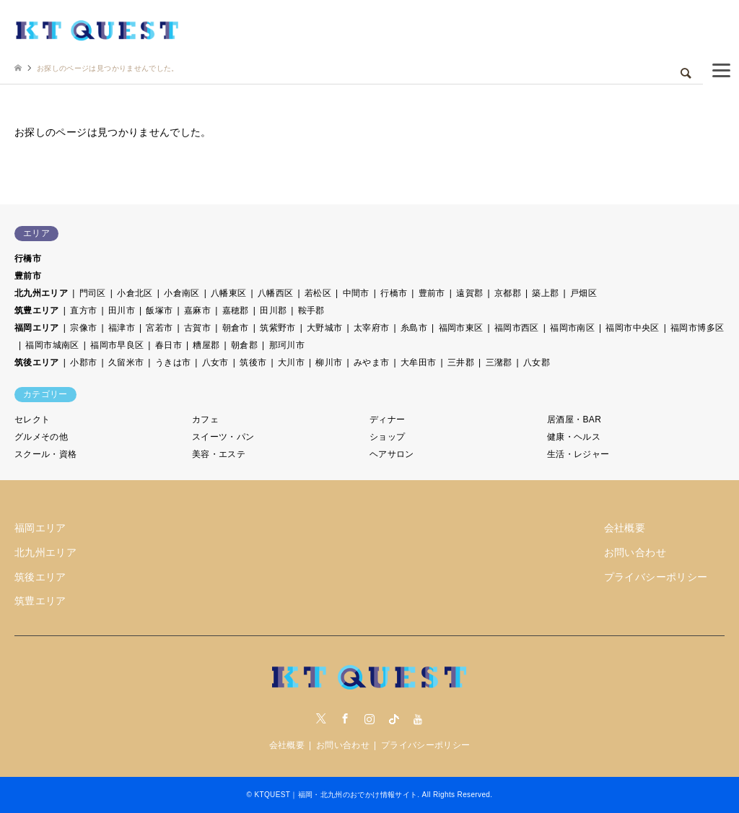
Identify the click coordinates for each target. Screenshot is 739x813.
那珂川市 (287, 345)
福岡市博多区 (697, 328)
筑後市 (253, 362)
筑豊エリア (36, 310)
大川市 (291, 362)
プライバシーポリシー (656, 577)
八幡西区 (275, 293)
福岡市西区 (516, 328)
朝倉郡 (244, 345)
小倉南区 (181, 293)
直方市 (83, 310)
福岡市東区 (461, 328)
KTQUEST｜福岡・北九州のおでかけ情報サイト (335, 795)
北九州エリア (41, 293)
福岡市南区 (572, 328)
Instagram (369, 718)
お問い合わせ (635, 552)
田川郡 (273, 310)
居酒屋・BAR (574, 419)
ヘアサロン (392, 454)
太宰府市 (371, 328)
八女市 (215, 362)
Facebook (345, 718)
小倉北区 (134, 293)
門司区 (92, 293)
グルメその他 (41, 437)
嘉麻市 (197, 310)
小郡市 (83, 362)
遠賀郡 (469, 293)
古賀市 (197, 328)
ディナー (387, 419)
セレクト (32, 419)
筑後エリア (36, 362)
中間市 (356, 293)
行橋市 (27, 258)
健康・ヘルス (573, 437)
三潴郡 (499, 362)
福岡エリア (36, 328)
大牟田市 (418, 362)
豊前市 (27, 276)
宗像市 (83, 328)
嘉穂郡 (235, 310)
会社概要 (624, 528)
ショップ (387, 437)
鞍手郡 (311, 310)
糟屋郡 (206, 345)
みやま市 (371, 362)
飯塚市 (159, 310)
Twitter (321, 718)
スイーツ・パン (223, 437)
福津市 (121, 328)
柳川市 (328, 362)
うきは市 (173, 362)
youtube (418, 718)
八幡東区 (228, 293)
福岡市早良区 (117, 345)
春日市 (168, 345)
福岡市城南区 (52, 345)
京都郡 (507, 293)
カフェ (205, 419)
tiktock (394, 718)
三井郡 (460, 362)
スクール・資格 (45, 454)
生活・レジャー (578, 454)
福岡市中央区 (632, 328)
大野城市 (324, 328)
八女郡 (536, 362)
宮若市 (159, 328)
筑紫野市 (277, 328)
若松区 (318, 293)
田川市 (121, 310)
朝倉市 (235, 328)
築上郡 (545, 293)
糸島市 (414, 328)
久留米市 (126, 362)
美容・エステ (218, 454)
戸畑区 (583, 293)
